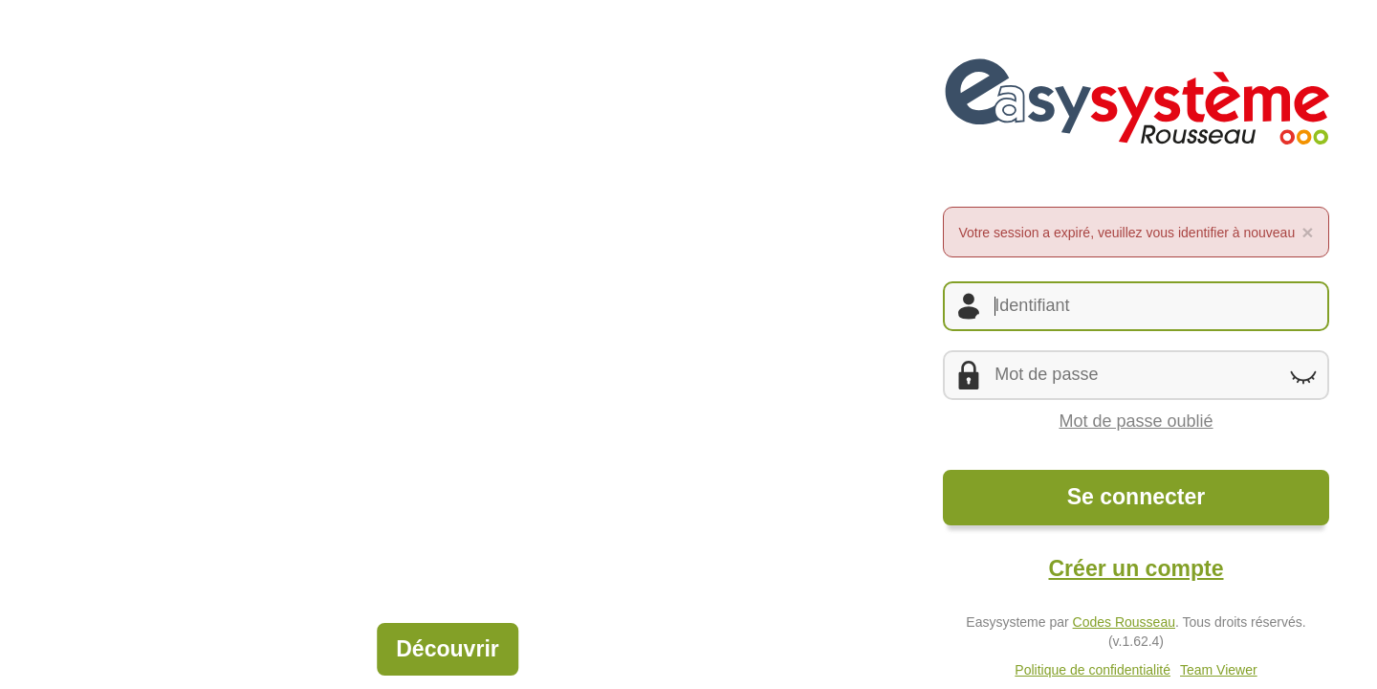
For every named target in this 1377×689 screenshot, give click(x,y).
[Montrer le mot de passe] (1303, 376)
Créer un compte (1135, 568)
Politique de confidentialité (1092, 670)
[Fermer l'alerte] (1307, 232)
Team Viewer (1218, 670)
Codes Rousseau (1124, 622)
